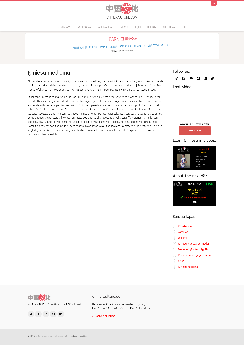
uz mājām (63, 27)
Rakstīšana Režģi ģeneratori (194, 255)
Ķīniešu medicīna (188, 266)
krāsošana (83, 27)
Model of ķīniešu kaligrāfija (193, 249)
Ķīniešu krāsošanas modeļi (193, 243)
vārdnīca (183, 232)
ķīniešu (123, 27)
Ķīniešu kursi (185, 226)
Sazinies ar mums (105, 316)
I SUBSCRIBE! (194, 130)
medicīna (169, 27)
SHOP (184, 27)
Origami (152, 27)
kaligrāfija (104, 27)
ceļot (137, 27)
